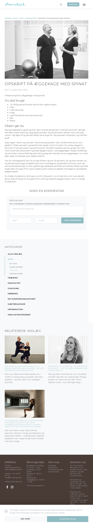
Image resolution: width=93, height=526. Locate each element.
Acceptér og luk (68, 519)
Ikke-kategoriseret (19, 315)
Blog (15, 18)
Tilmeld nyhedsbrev (35, 486)
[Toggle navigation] (84, 4)
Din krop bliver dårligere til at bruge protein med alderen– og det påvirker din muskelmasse (24, 368)
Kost (21, 18)
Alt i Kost (13, 263)
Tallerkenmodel (15, 273)
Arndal (8, 18)
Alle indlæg (15, 254)
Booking (73, 4)
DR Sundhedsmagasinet (22, 299)
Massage (52, 465)
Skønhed (13, 294)
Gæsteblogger (16, 304)
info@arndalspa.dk (13, 477)
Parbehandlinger (55, 469)
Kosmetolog (53, 472)
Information (15, 309)
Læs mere (25, 519)
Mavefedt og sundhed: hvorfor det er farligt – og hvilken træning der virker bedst (68, 368)
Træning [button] (13, 278)
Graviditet (14, 283)
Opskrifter (30, 18)
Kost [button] (10, 259)
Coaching (13, 288)
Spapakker (53, 467)
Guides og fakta (16, 267)
